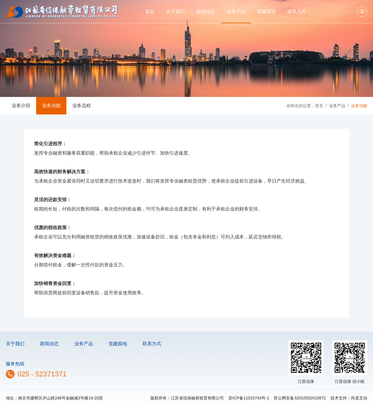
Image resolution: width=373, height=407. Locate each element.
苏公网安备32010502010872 (300, 398)
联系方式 (296, 11)
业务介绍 (21, 105)
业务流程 (81, 105)
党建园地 (266, 11)
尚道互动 (359, 398)
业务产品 (236, 11)
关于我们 (175, 11)
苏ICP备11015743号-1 (248, 398)
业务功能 (51, 105)
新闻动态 (205, 11)
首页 (149, 11)
